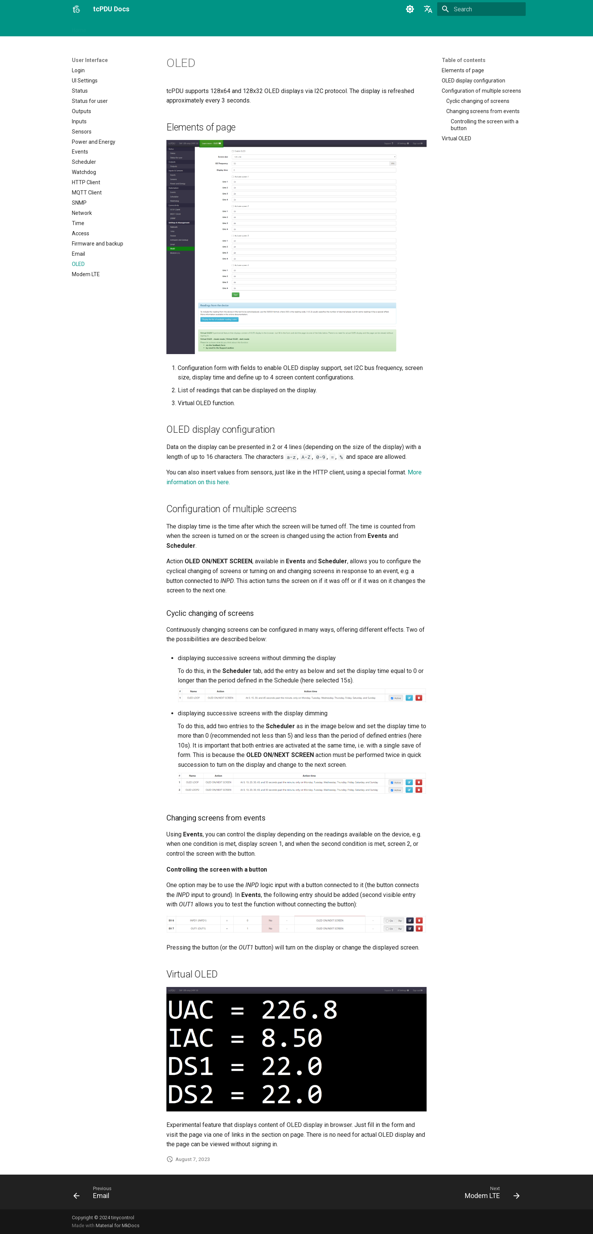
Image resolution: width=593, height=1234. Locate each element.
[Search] (481, 9)
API (187, 28)
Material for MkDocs (118, 1225)
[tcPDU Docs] (76, 9)
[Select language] (428, 9)
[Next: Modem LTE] (490, 1194)
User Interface (157, 28)
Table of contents (464, 60)
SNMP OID (213, 28)
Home (79, 28)
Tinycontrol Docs (254, 28)
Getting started (113, 28)
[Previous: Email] (95, 1194)
